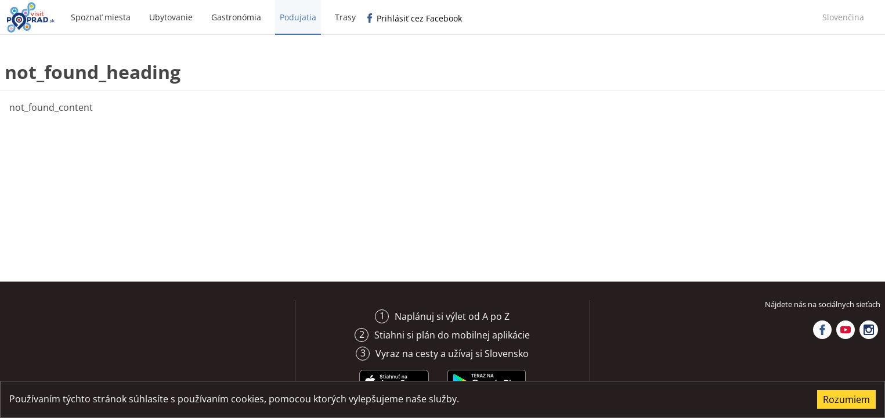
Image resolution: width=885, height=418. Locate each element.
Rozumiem (846, 399)
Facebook (822, 329)
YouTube (845, 329)
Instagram (868, 329)
